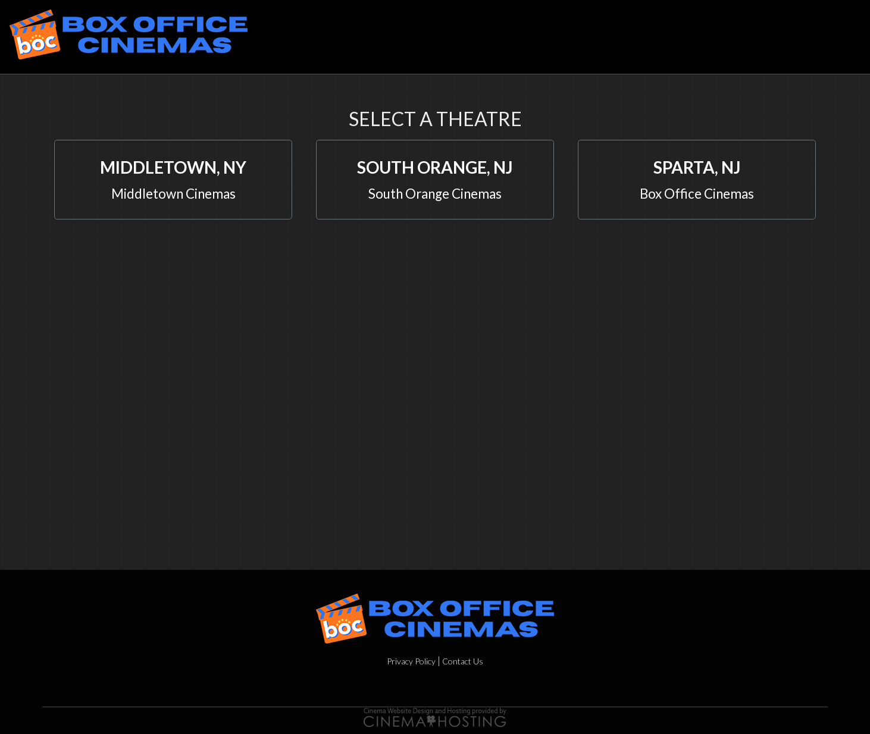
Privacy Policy (411, 661)
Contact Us (462, 661)
